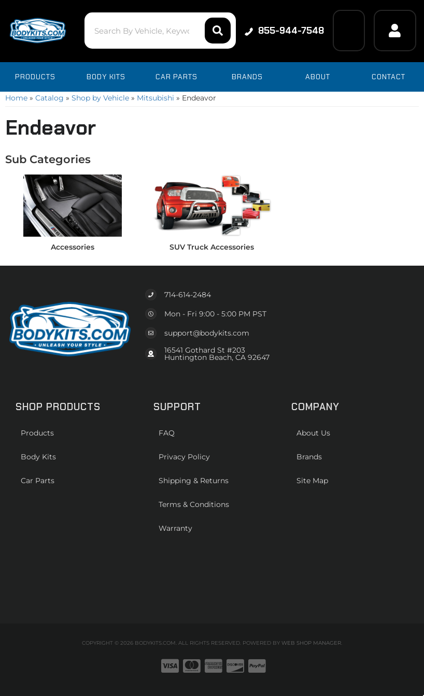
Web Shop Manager (311, 643)
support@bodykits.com (206, 333)
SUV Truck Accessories (211, 247)
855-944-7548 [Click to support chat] (284, 30)
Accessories (72, 247)
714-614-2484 (187, 294)
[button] (159, 30)
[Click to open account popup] (395, 30)
